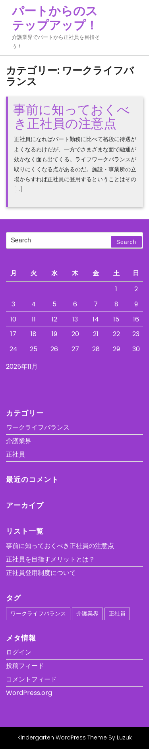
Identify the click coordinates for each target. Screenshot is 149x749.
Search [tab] (126, 242)
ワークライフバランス (38, 427)
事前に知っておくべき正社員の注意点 (71, 116)
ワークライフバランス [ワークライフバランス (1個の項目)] (38, 613)
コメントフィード (31, 679)
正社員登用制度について (41, 572)
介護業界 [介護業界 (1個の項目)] (87, 613)
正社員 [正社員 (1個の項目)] (117, 613)
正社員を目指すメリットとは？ (50, 559)
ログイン (18, 652)
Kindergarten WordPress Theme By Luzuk (74, 737)
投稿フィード (25, 665)
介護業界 (18, 440)
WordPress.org (29, 692)
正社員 (15, 454)
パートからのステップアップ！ (55, 18)
